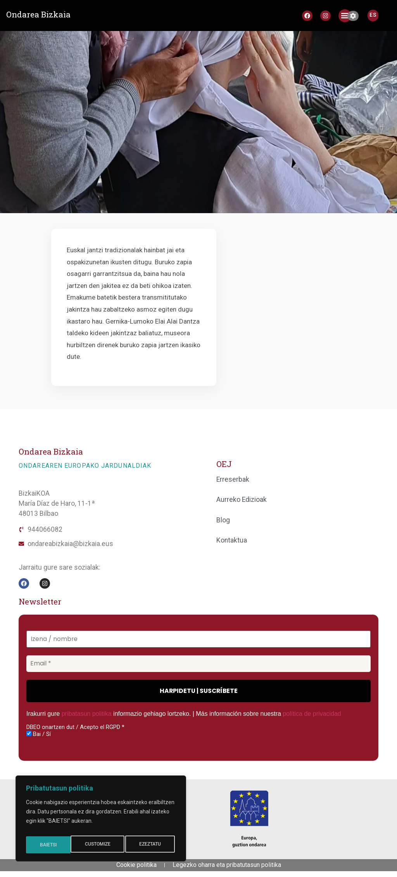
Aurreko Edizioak (241, 499)
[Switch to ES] (373, 15)
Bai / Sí (38, 734)
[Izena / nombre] (198, 639)
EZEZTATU (106, 845)
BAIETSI (154, 845)
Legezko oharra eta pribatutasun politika (227, 868)
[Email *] (198, 663)
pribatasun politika (87, 713)
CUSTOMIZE (52, 845)
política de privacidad (312, 713)
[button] (344, 15)
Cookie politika (136, 868)
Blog (223, 520)
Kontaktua (231, 540)
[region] (101, 820)
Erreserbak (232, 479)
